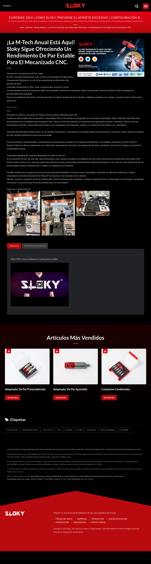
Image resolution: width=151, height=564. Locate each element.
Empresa (29, 27)
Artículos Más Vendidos (75, 348)
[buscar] (136, 6)
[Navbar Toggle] (146, 6)
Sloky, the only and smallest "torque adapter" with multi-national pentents (95, 541)
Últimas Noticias (40, 27)
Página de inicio (64, 532)
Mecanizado (91, 440)
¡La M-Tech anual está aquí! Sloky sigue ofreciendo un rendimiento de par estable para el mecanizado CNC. (89, 27)
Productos (97, 532)
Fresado (79, 440)
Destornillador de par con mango (18, 492)
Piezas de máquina (107, 440)
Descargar (80, 535)
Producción (62, 535)
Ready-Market (78, 545)
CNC (59, 440)
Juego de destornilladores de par (57, 489)
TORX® (33, 492)
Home (22, 27)
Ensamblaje (123, 440)
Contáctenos (75, 492)
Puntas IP (57, 492)
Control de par (119, 489)
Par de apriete (12, 440)
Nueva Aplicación (118, 532)
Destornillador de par (30, 440)
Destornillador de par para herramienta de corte (96, 489)
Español (7, 6)
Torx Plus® (49, 492)
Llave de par (48, 440)
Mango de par (74, 489)
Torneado (68, 440)
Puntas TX (40, 492)
